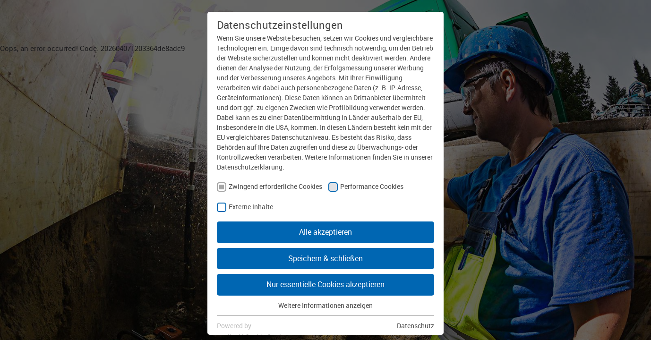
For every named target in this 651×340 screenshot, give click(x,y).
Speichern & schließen (325, 258)
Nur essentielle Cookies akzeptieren (325, 284)
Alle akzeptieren (325, 232)
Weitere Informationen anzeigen (325, 305)
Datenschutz (415, 325)
